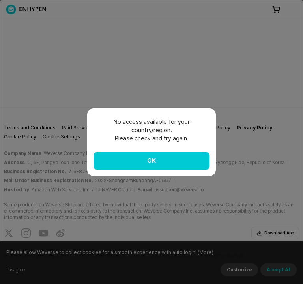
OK (151, 160)
